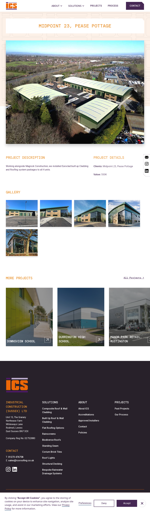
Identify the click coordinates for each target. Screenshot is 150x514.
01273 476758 (15, 457)
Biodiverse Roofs (51, 439)
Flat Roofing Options (53, 428)
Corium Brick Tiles (52, 451)
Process (113, 5)
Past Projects (122, 408)
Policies (82, 432)
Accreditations (86, 414)
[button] (142, 503)
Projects (96, 5)
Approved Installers (88, 420)
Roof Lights (48, 457)
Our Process (121, 414)
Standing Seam (50, 445)
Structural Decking (52, 463)
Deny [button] (104, 503)
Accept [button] (127, 503)
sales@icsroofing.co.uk (21, 460)
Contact (82, 426)
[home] (11, 6)
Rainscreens (49, 433)
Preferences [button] (85, 503)
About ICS (83, 408)
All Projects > (134, 277)
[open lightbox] (75, 92)
